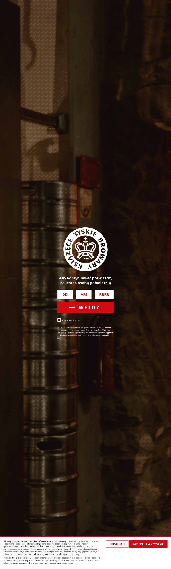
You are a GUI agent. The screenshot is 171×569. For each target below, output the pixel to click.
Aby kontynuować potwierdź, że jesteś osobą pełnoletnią (85, 280)
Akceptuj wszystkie (148, 544)
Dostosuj (117, 544)
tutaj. (59, 338)
